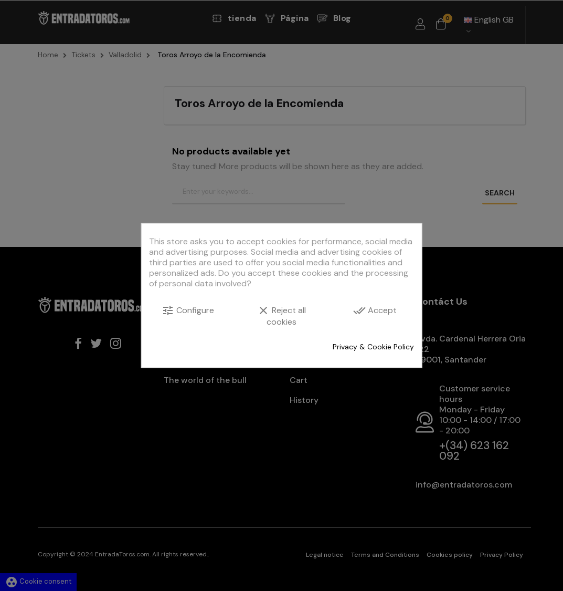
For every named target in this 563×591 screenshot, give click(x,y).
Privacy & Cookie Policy (373, 346)
